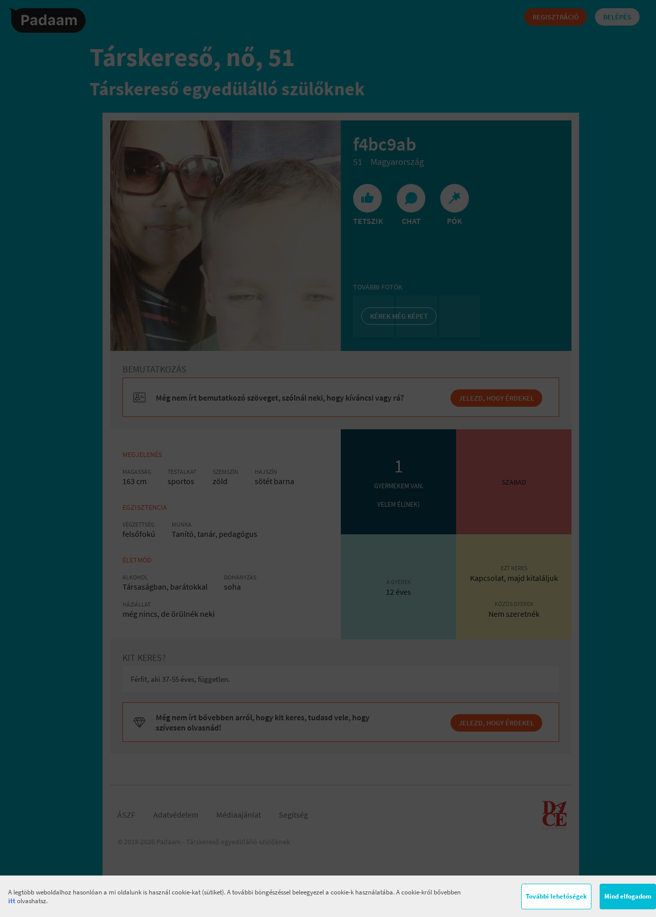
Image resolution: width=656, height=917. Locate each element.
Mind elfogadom (627, 896)
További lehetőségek (556, 896)
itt (11, 901)
